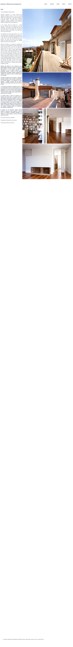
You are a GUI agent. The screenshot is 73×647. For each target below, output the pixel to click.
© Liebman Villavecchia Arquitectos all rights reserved (14, 639)
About (63, 4)
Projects (52, 4)
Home (45, 4)
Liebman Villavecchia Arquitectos (10, 4)
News (58, 4)
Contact (70, 4)
